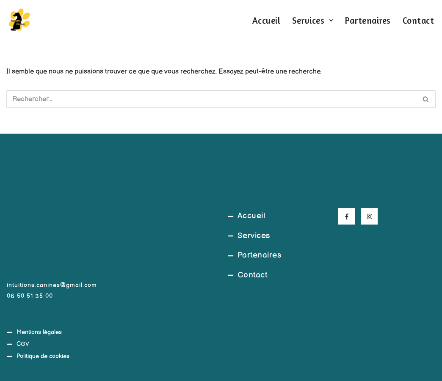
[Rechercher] (211, 99)
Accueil (266, 20)
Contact (418, 20)
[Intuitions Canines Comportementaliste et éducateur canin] (19, 20)
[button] (331, 20)
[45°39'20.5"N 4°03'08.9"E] (165, 272)
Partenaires (368, 20)
